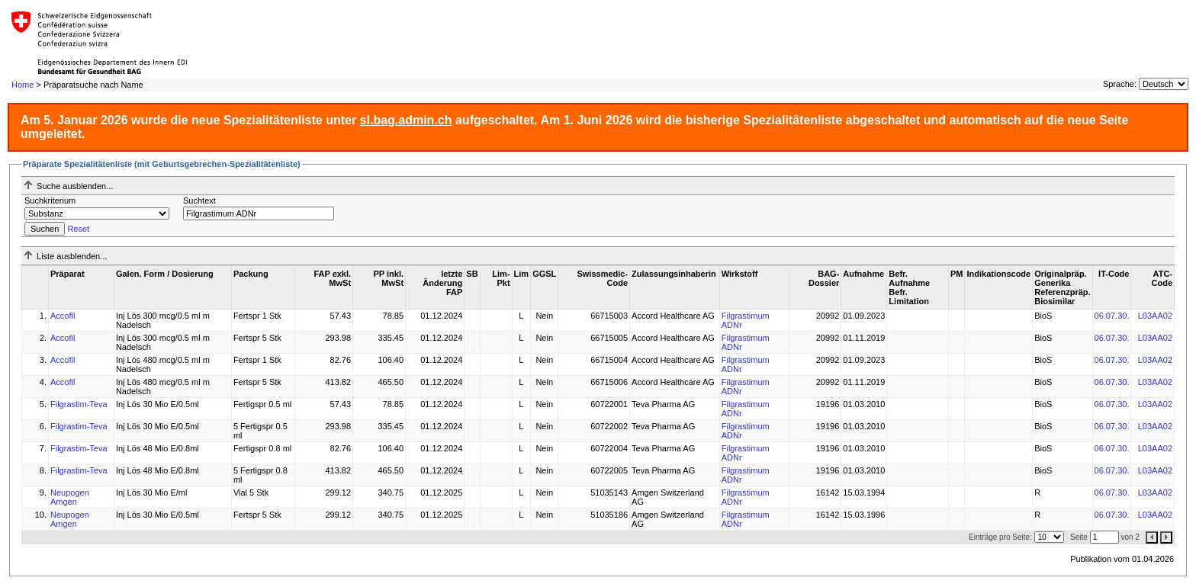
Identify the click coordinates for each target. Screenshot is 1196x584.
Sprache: (1120, 83)
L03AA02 (1155, 315)
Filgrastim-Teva (79, 404)
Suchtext (199, 200)
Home (22, 84)
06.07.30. (1112, 315)
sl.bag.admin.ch (406, 120)
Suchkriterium (50, 200)
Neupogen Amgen (69, 497)
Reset (78, 228)
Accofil (62, 315)
